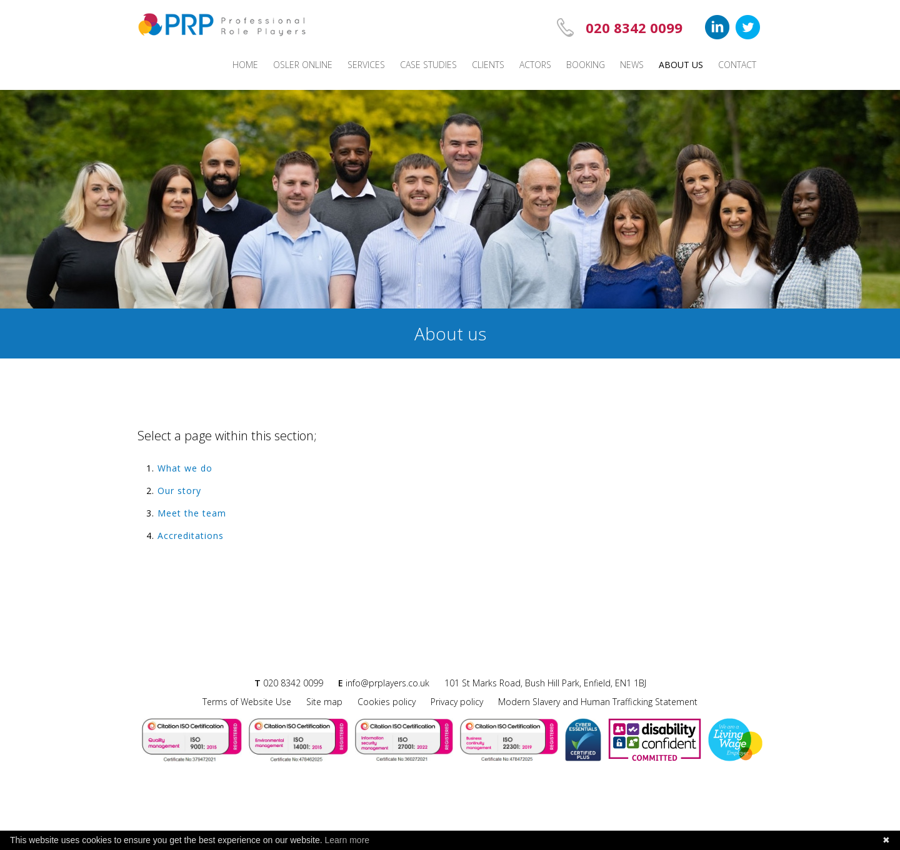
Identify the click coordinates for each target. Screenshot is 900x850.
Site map (324, 702)
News (632, 65)
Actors (535, 65)
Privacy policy (457, 702)
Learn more (347, 840)
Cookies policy (387, 702)
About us (681, 65)
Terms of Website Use (246, 702)
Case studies (428, 65)
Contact (737, 65)
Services (366, 65)
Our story (179, 491)
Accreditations (191, 535)
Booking (585, 65)
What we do (185, 468)
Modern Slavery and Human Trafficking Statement (598, 702)
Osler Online (302, 65)
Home (245, 65)
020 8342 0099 (634, 27)
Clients (488, 65)
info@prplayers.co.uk (387, 683)
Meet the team (192, 513)
